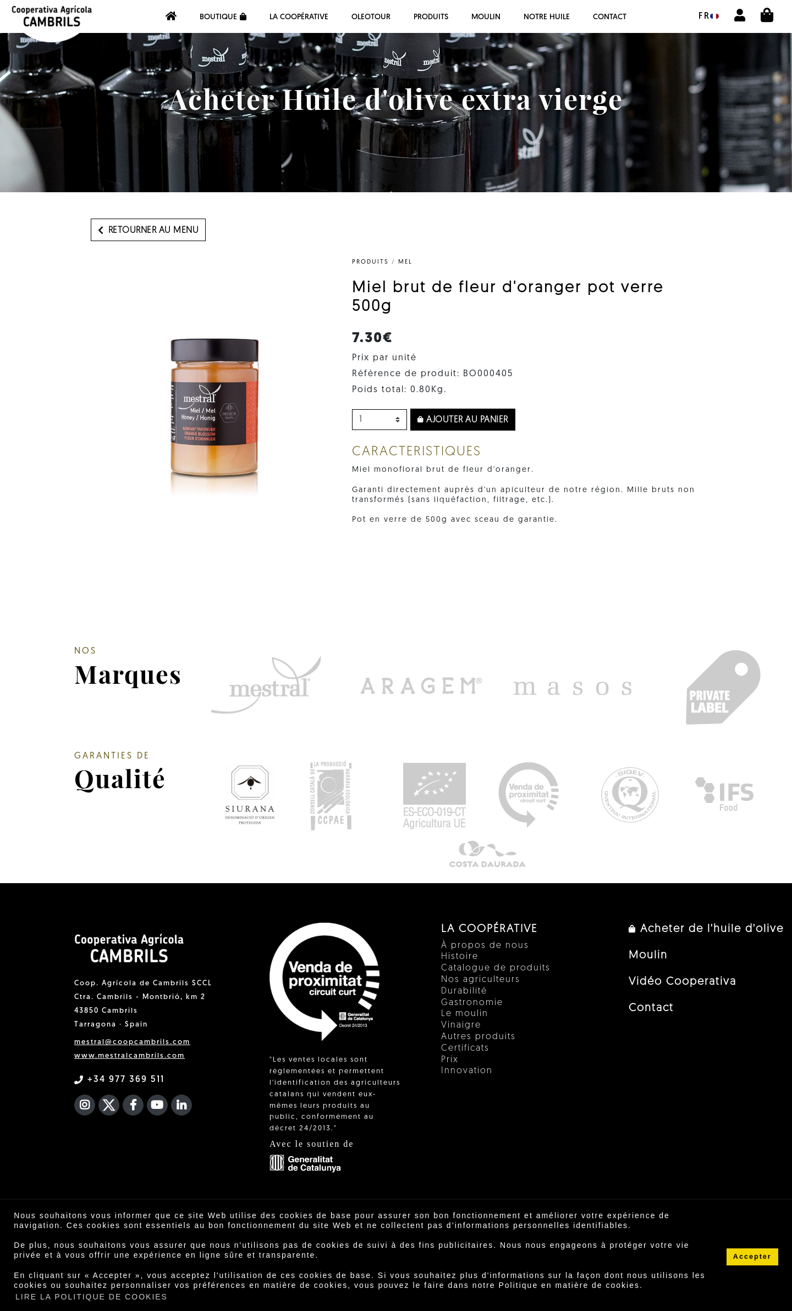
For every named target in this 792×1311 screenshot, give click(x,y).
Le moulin (464, 1013)
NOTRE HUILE (547, 17)
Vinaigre (461, 1025)
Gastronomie (472, 1002)
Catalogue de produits (496, 968)
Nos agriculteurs (480, 979)
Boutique (223, 17)
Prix (450, 1060)
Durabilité (464, 991)
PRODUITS (431, 17)
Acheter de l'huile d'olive (706, 929)
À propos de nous (485, 945)
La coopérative (299, 17)
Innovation (467, 1071)
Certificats (465, 1048)
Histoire (460, 956)
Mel (405, 262)
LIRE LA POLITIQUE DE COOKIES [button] (91, 1296)
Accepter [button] (752, 1256)
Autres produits (478, 1037)
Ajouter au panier (462, 420)
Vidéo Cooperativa (682, 982)
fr (708, 16)
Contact (609, 17)
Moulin (486, 17)
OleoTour (371, 17)
